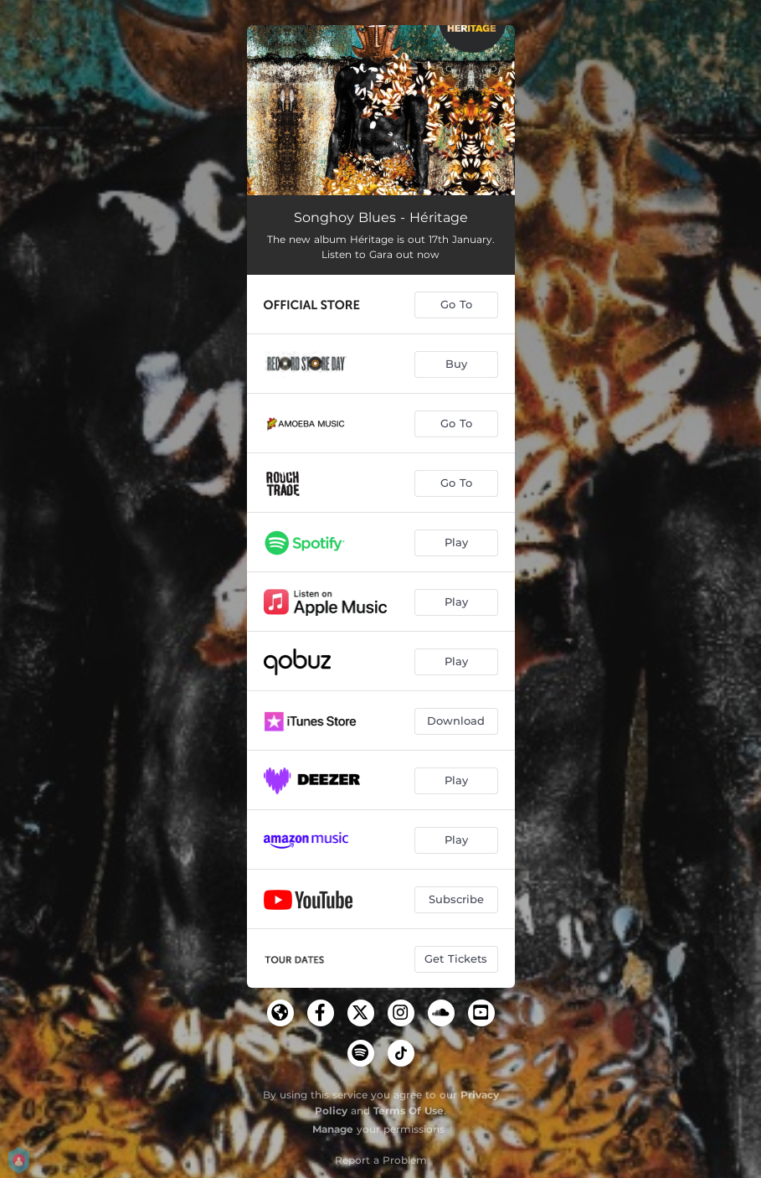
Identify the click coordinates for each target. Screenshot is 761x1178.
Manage (332, 1129)
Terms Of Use (408, 1110)
